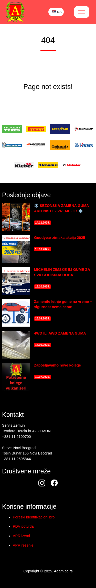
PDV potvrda (23, 526)
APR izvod (21, 536)
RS (57, 12)
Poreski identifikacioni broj (34, 517)
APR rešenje (23, 545)
